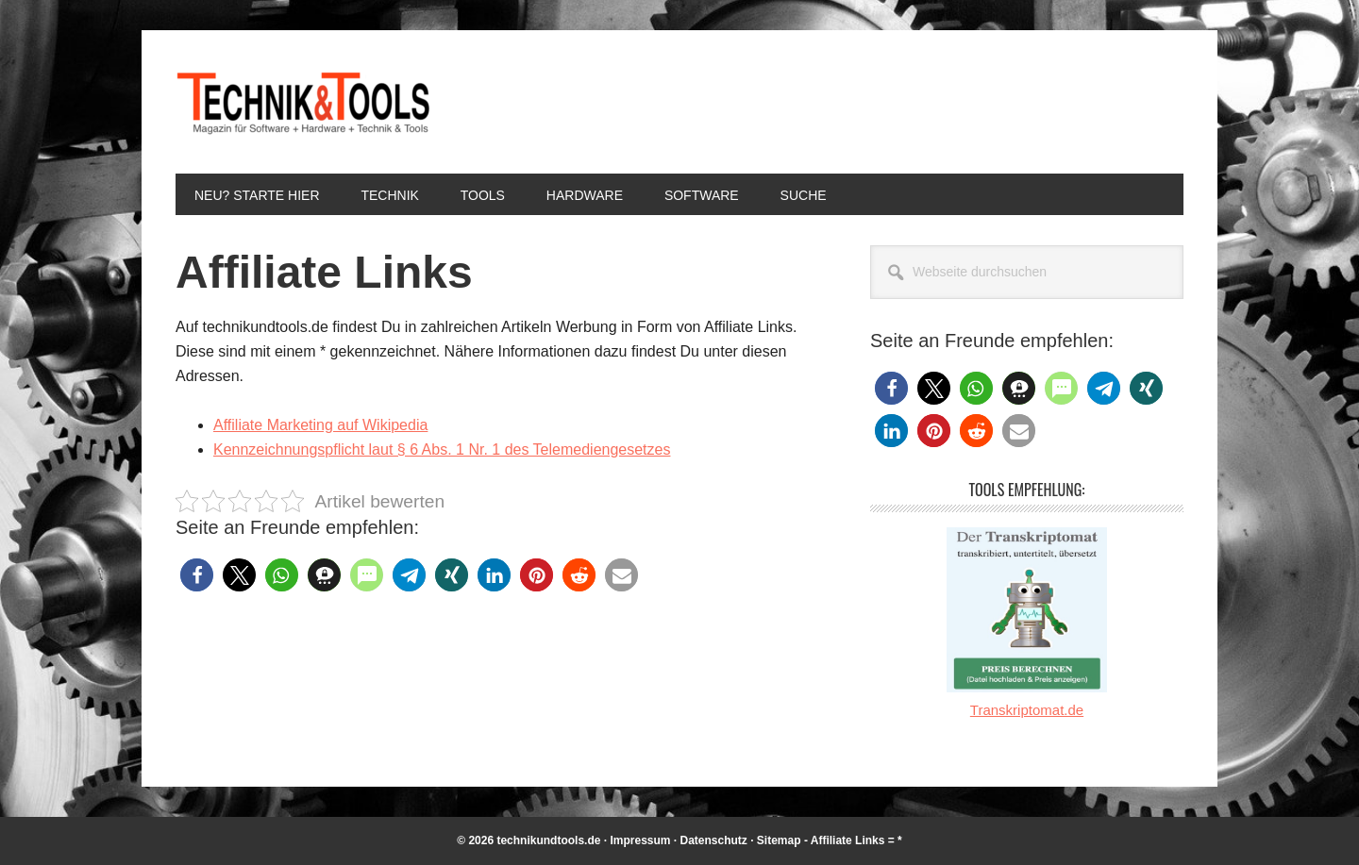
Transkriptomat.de (1026, 710)
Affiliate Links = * (856, 840)
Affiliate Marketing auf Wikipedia (320, 425)
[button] (196, 574)
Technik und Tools (303, 102)
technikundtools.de (548, 840)
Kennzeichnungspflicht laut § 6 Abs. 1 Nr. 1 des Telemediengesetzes (441, 449)
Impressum (640, 840)
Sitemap (779, 840)
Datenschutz (713, 840)
